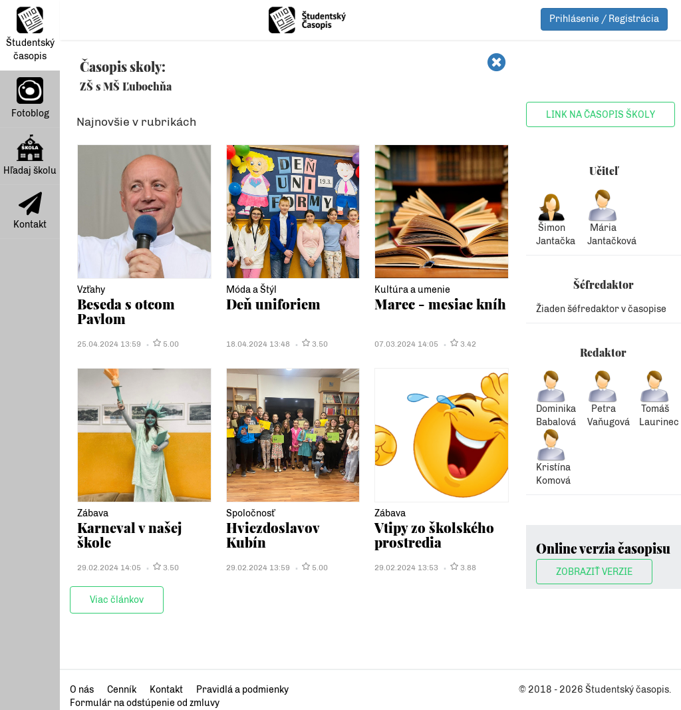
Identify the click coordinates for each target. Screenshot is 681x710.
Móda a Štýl (251, 289)
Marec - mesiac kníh (440, 304)
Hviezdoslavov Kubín (272, 534)
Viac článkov (117, 600)
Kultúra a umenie (412, 289)
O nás (82, 689)
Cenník (121, 689)
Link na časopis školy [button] (600, 114)
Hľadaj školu (30, 155)
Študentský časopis (30, 34)
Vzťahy (91, 289)
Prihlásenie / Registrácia (604, 19)
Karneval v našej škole (129, 534)
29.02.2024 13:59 (258, 567)
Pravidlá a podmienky (242, 689)
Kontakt (30, 211)
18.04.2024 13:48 (258, 344)
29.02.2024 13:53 (406, 567)
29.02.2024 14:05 (109, 567)
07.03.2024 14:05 (406, 344)
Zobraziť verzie (594, 572)
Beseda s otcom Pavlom (126, 311)
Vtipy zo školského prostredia (434, 534)
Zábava (92, 513)
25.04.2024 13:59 (109, 344)
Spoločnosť (250, 513)
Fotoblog (30, 98)
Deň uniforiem (273, 304)
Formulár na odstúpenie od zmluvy (144, 703)
